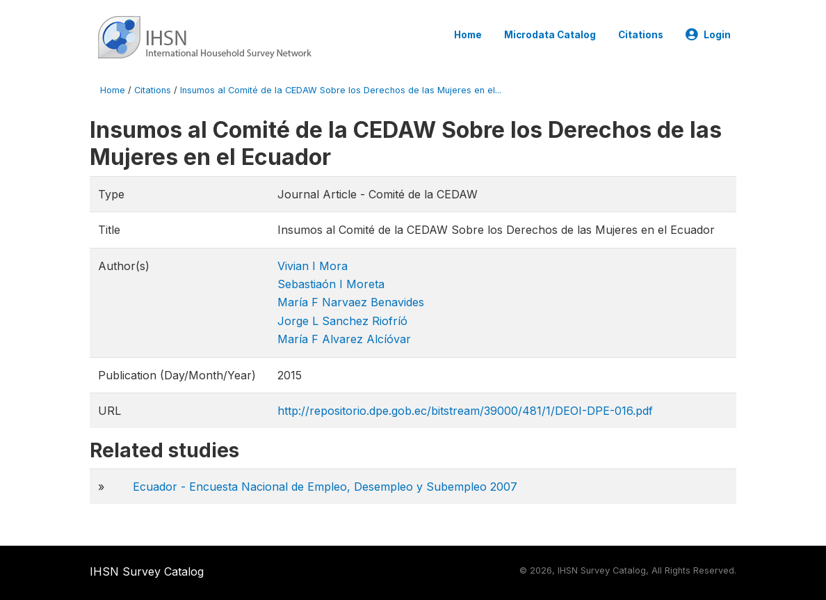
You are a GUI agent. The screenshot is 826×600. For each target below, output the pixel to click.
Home (468, 34)
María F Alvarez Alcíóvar (344, 339)
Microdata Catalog (550, 34)
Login (708, 34)
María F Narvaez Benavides (350, 302)
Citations (640, 34)
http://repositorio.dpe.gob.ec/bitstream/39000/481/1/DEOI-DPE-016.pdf (465, 411)
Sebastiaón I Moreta (330, 284)
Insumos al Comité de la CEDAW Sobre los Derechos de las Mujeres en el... (340, 90)
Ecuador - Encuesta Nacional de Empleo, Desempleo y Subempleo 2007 (325, 487)
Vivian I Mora (312, 266)
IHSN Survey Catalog (147, 571)
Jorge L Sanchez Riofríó (342, 321)
